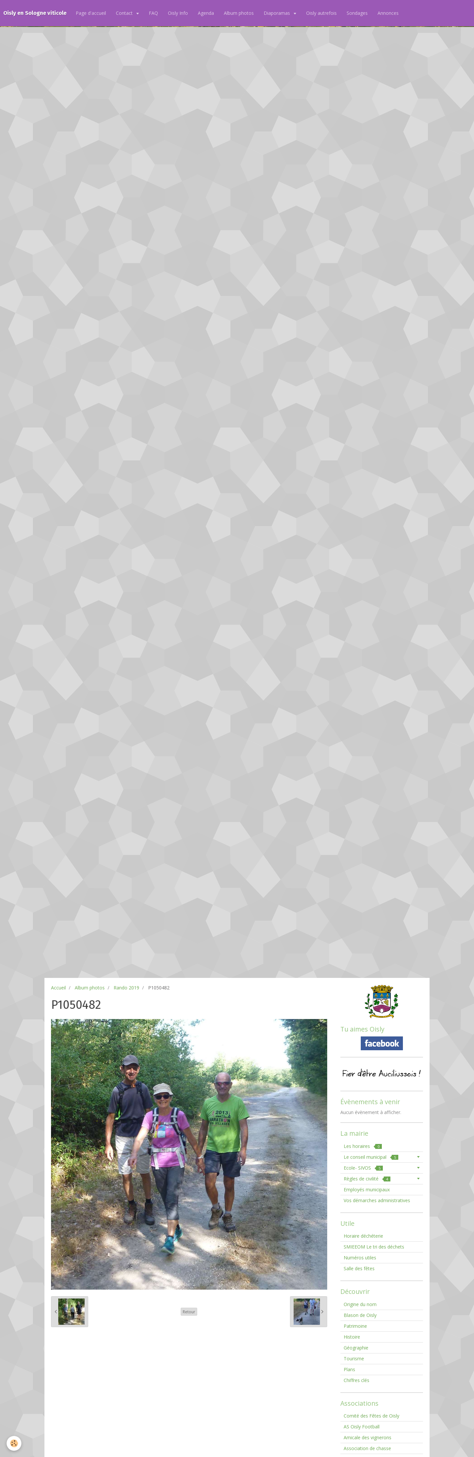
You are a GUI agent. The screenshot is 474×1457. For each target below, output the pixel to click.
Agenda (206, 13)
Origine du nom (360, 1304)
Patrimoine (355, 1326)
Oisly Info (178, 13)
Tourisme (354, 1358)
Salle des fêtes (359, 1268)
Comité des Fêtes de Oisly (371, 1416)
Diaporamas (277, 13)
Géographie (356, 1348)
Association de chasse (367, 1448)
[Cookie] (14, 1443)
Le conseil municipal (371, 1157)
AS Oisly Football (362, 1426)
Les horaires (363, 1146)
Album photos (239, 13)
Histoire (352, 1337)
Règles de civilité (367, 1179)
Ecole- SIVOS (363, 1168)
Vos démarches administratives (377, 1200)
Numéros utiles (360, 1257)
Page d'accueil (91, 13)
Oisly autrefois (321, 13)
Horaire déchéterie (363, 1236)
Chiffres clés (356, 1380)
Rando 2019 (126, 987)
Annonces (388, 13)
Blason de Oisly (360, 1315)
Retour (189, 1311)
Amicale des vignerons (367, 1437)
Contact (125, 13)
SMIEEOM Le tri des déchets (374, 1247)
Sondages (357, 13)
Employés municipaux (367, 1189)
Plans (349, 1369)
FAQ (153, 13)
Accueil (58, 987)
